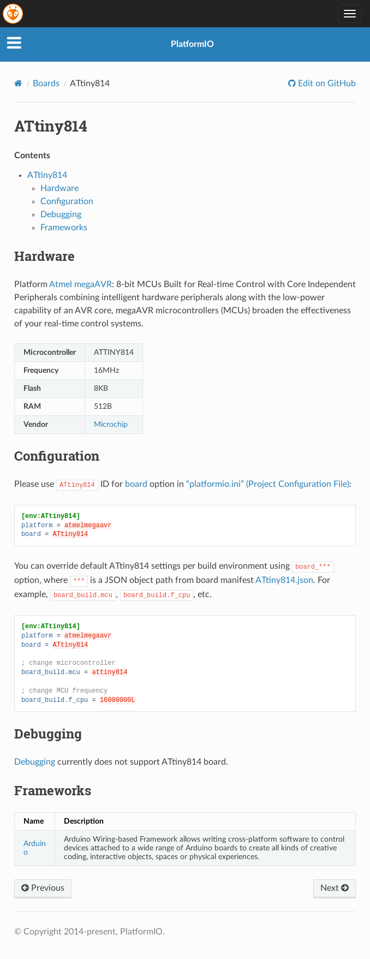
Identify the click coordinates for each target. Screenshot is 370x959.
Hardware (59, 188)
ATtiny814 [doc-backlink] (50, 126)
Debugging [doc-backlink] (48, 733)
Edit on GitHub (326, 83)
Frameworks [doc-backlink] (52, 790)
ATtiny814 (47, 175)
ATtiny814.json (284, 580)
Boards (46, 83)
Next (334, 888)
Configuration (66, 201)
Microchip (111, 424)
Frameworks (63, 227)
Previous (42, 888)
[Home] (18, 83)
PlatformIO (192, 44)
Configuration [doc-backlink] (56, 455)
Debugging (60, 214)
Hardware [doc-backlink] (44, 256)
